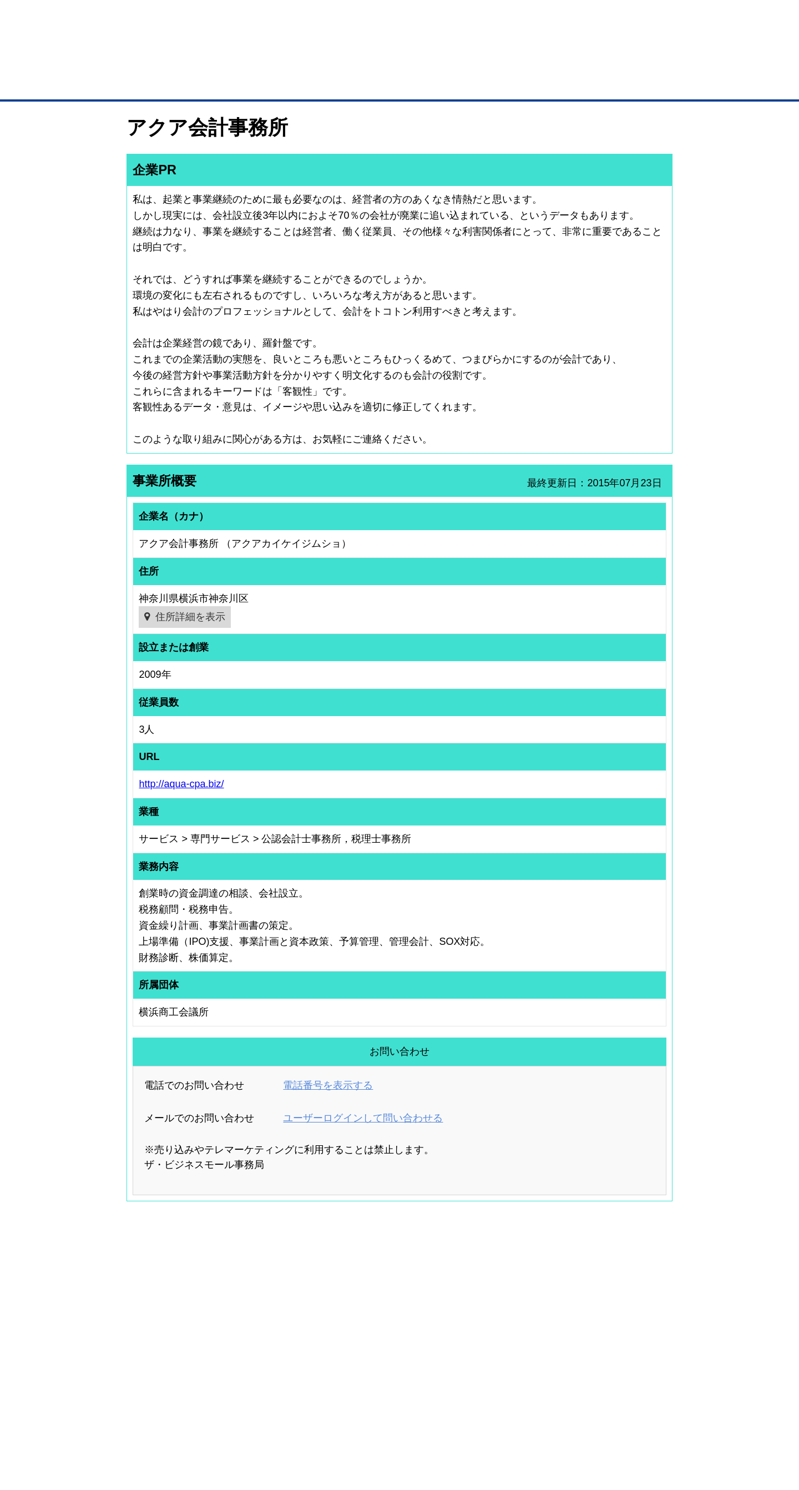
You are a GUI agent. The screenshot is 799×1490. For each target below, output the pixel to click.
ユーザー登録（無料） (148, 1293)
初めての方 (144, 1423)
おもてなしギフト (512, 1322)
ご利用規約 (541, 1423)
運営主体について (603, 1322)
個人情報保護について (620, 1423)
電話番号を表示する (328, 1085)
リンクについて (474, 1423)
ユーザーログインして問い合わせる (363, 1118)
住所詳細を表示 (190, 616)
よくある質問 (596, 1308)
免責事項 (140, 1439)
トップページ (150, 82)
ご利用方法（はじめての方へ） (623, 1293)
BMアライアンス (275, 1362)
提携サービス (270, 1347)
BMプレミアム (271, 1293)
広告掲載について (215, 1423)
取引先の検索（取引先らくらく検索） (172, 1308)
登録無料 (168, 60)
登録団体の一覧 (370, 1293)
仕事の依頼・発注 (142, 1322)
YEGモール (503, 1337)
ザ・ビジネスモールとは (539, 19)
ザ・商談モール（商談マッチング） (483, 83)
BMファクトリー (275, 1333)
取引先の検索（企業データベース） (316, 83)
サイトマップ (289, 1423)
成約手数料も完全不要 (312, 60)
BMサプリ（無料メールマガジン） (167, 1366)
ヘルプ (413, 1423)
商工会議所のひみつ (516, 1308)
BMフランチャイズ (278, 1377)
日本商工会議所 (509, 1293)
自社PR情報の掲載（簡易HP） (161, 1351)
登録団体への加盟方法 (380, 1308)
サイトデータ (357, 1423)
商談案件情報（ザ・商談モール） (165, 1337)
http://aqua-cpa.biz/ (181, 783)
